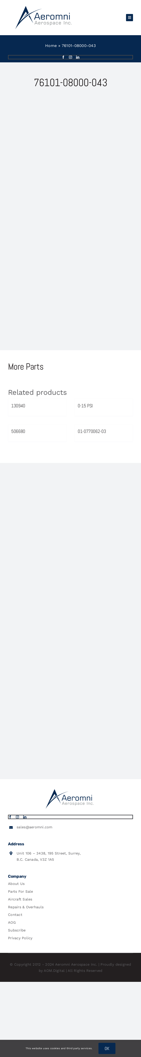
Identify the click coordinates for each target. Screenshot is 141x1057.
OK (107, 1048)
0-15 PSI (85, 406)
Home (51, 45)
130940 (18, 406)
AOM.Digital (54, 970)
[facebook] (63, 57)
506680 (18, 431)
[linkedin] (77, 57)
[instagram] (70, 57)
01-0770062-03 (92, 431)
